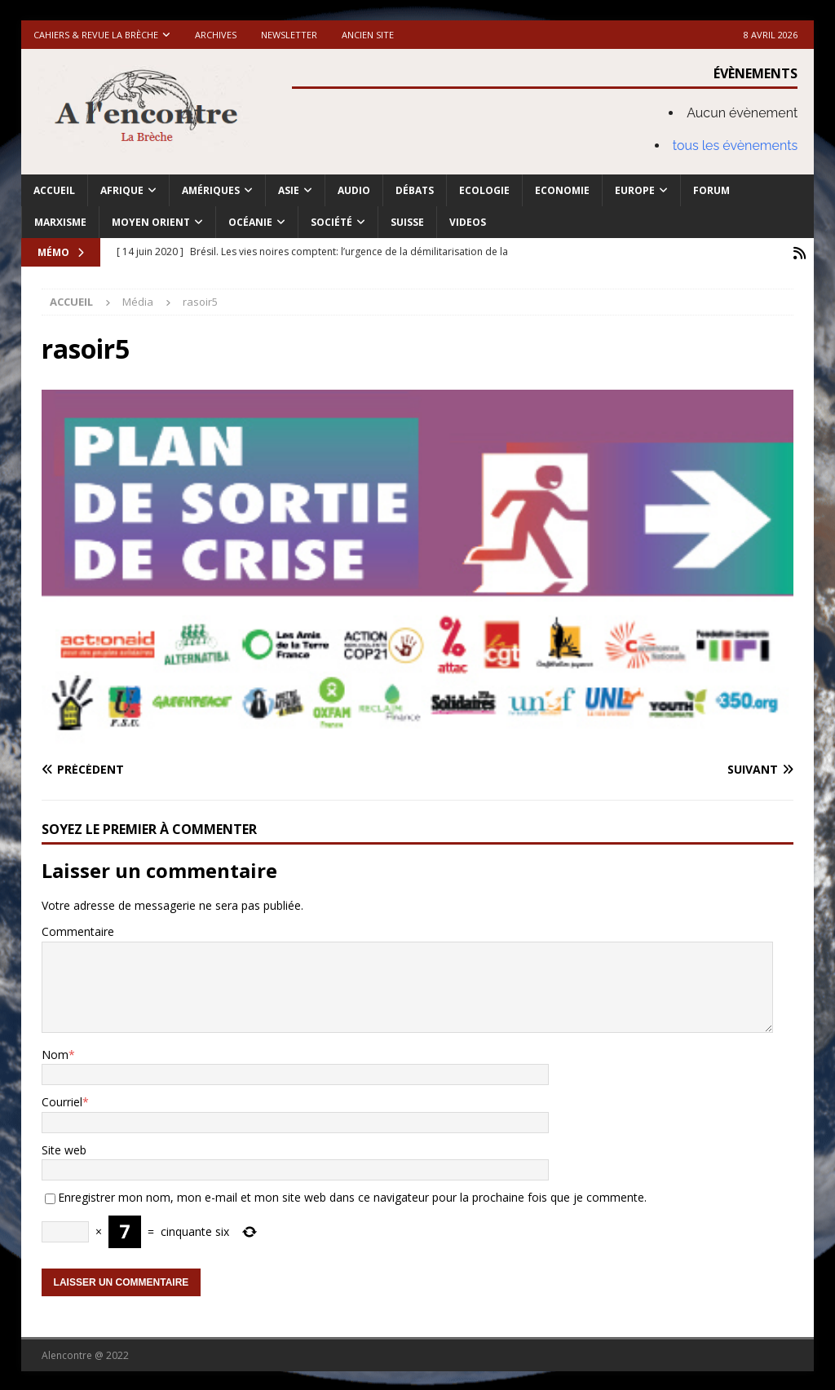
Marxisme (60, 222)
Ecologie (484, 190)
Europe (635, 190)
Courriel (62, 1101)
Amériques (211, 190)
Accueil (54, 190)
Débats (414, 190)
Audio (354, 190)
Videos (467, 222)
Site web (64, 1148)
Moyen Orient (151, 222)
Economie (562, 190)
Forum (711, 190)
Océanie (250, 222)
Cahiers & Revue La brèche (95, 35)
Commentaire (78, 930)
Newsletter (289, 35)
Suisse (407, 222)
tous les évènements (735, 145)
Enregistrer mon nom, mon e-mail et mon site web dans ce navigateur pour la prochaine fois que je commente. (352, 1195)
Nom (55, 1053)
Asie (288, 190)
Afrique (122, 190)
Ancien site (368, 35)
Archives (215, 35)
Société (331, 222)
